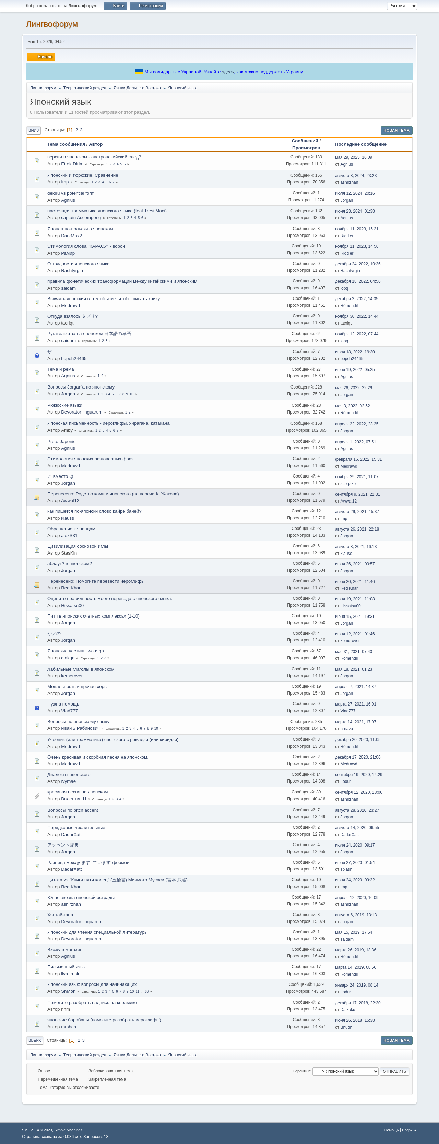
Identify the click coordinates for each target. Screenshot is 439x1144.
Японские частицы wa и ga (75, 650)
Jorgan (346, 200)
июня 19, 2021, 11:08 (355, 599)
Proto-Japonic (61, 441)
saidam (68, 288)
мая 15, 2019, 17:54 (353, 932)
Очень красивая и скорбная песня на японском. (98, 757)
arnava (346, 728)
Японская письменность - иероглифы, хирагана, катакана (108, 423)
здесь (228, 71)
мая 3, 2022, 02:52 (352, 406)
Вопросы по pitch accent (72, 810)
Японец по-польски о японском (80, 228)
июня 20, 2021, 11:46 (355, 581)
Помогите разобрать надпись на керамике (92, 1002)
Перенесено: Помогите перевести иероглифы (96, 581)
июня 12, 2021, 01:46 (355, 634)
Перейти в (301, 1071)
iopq (344, 288)
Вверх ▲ (409, 1130)
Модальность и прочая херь (77, 686)
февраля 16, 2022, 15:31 (358, 459)
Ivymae (68, 781)
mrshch (68, 1026)
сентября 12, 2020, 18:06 (358, 792)
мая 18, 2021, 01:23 (353, 669)
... (142, 991)
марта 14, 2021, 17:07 (355, 722)
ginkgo (67, 657)
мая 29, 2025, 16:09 (353, 157)
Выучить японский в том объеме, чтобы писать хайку (103, 298)
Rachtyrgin (72, 270)
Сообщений (305, 140)
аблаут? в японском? (69, 563)
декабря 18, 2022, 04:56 (357, 281)
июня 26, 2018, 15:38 (355, 1020)
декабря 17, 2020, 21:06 (357, 757)
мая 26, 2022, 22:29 (353, 387)
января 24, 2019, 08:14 (356, 985)
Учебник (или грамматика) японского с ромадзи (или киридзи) (112, 739)
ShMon (68, 991)
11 (137, 991)
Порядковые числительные (76, 827)
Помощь (391, 1130)
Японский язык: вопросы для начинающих (92, 984)
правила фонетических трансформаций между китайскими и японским (122, 281)
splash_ (347, 869)
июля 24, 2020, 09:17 (355, 845)
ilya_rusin (70, 973)
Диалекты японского (69, 774)
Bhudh (346, 1027)
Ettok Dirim (72, 163)
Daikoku (347, 1009)
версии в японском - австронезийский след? (94, 157)
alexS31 (69, 535)
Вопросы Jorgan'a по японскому (81, 387)
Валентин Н (73, 798)
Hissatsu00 (72, 605)
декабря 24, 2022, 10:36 (357, 264)
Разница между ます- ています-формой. (89, 862)
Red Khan (71, 587)
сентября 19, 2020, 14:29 (358, 774)
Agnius (346, 164)
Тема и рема (60, 369)
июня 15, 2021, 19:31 (355, 616)
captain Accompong (81, 217)
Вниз (33, 130)
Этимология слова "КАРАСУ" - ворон (86, 246)
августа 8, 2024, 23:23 (356, 175)
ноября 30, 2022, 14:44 (356, 316)
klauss (67, 518)
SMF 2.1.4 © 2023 (37, 1130)
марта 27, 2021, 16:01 (355, 704)
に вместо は (60, 476)
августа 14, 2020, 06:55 (357, 827)
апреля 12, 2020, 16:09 (356, 897)
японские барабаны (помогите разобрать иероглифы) (104, 1019)
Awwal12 (70, 500)
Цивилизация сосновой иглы (77, 546)
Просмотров (306, 147)
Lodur (345, 781)
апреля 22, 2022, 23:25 (356, 424)
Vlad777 (69, 710)
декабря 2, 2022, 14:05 (356, 298)
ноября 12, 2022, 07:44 (356, 334)
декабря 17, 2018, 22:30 (357, 1003)
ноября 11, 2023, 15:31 (356, 229)
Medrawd (70, 305)
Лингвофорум (52, 23)
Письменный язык (66, 966)
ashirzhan (349, 182)
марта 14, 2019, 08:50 (355, 967)
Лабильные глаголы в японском (81, 669)
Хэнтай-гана (60, 914)
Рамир (68, 253)
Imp (65, 182)
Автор (96, 144)
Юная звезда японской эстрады (81, 897)
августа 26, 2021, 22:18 (357, 529)
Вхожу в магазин (64, 949)
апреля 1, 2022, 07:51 (355, 442)
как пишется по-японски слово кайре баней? (94, 511)
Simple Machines (68, 1130)
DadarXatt (71, 834)
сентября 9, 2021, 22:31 (357, 494)
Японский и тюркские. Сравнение (82, 175)
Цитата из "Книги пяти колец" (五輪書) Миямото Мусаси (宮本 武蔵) (117, 879)
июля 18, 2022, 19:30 (355, 351)
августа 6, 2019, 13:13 (356, 915)
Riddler (346, 235)
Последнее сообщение (364, 144)
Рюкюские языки (64, 405)
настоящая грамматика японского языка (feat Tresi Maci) (107, 210)
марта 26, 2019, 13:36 (355, 950)
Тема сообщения (66, 144)
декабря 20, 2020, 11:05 (357, 739)
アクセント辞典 (63, 845)
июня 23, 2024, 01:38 (355, 211)
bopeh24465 (73, 358)
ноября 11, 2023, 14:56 (356, 246)
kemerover (350, 640)
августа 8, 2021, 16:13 (356, 546)
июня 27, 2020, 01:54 (355, 862)
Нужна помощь (63, 704)
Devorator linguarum (82, 412)
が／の (54, 633)
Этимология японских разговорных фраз (90, 458)
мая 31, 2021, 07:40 (353, 651)
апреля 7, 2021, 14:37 (355, 686)
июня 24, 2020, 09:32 (355, 880)
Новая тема (397, 130)
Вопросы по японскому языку (78, 721)
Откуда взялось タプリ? (72, 316)
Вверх (34, 1040)
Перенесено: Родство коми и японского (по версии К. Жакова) (113, 493)
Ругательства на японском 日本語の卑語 (89, 333)
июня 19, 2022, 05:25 (355, 369)
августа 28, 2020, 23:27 (357, 810)
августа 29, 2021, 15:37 (357, 511)
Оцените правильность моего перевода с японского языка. (109, 598)
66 (147, 991)
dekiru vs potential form (71, 193)
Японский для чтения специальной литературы (97, 932)
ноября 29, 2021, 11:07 (356, 476)
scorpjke (348, 483)
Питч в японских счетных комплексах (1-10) (93, 616)
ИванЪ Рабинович (80, 728)
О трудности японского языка (78, 263)
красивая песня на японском (77, 792)
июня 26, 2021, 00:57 (355, 564)
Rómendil (349, 305)
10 (131, 394)
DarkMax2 (71, 235)
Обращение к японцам (71, 528)
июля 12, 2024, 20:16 (355, 193)
